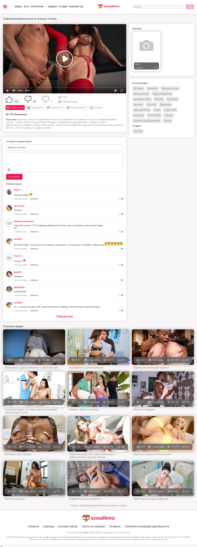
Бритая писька (141, 94)
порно (85, 532)
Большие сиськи (170, 88)
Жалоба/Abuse (68, 526)
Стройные (172, 99)
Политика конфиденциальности (147, 526)
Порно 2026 (170, 110)
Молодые (138, 88)
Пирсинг (159, 99)
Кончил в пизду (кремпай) (147, 120)
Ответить (34, 199)
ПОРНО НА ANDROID (93, 526)
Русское (169, 115)
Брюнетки (153, 88)
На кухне (138, 104)
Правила (115, 526)
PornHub (138, 131)
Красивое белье (142, 110)
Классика (138, 115)
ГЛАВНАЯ (33, 526)
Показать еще (64, 316)
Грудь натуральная (162, 94)
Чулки (157, 110)
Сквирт (167, 120)
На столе (151, 104)
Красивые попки (142, 99)
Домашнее (165, 104)
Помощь (48, 526)
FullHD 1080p (154, 115)
